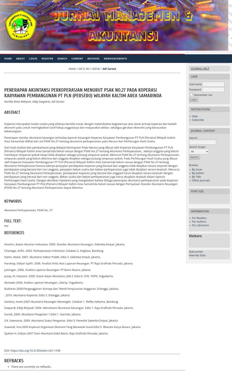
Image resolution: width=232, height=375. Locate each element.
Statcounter (196, 252)
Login (33, 58)
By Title (196, 177)
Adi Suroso (109, 69)
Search (62, 58)
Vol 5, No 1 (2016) (89, 69)
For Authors (199, 221)
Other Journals (201, 180)
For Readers (199, 218)
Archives (93, 58)
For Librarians (200, 225)
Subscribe (198, 120)
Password (195, 89)
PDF (6, 226)
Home (8, 58)
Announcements (115, 58)
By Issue (197, 169)
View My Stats (197, 255)
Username (195, 84)
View (195, 116)
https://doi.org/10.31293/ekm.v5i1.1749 (35, 350)
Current (77, 58)
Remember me (203, 95)
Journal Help (200, 68)
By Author (198, 173)
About (20, 58)
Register (47, 58)
